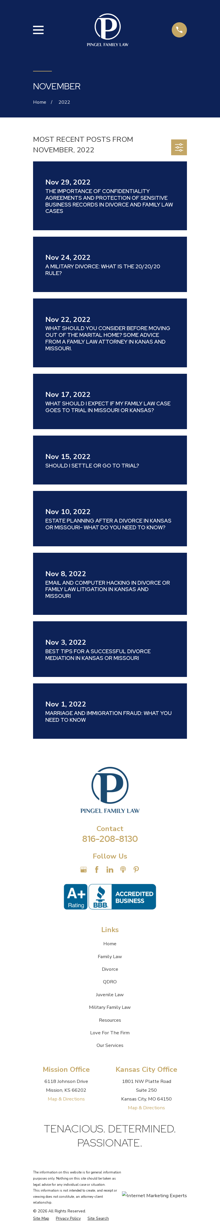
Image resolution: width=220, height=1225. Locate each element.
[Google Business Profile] (83, 869)
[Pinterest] (136, 869)
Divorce (110, 969)
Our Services (110, 1045)
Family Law (110, 956)
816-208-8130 (110, 838)
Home (109, 943)
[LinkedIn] (109, 869)
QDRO (110, 981)
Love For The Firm (110, 1032)
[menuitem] (41, 1218)
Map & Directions (66, 1099)
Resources (110, 1020)
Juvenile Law (110, 994)
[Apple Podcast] (123, 869)
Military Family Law (110, 1007)
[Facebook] (96, 869)
